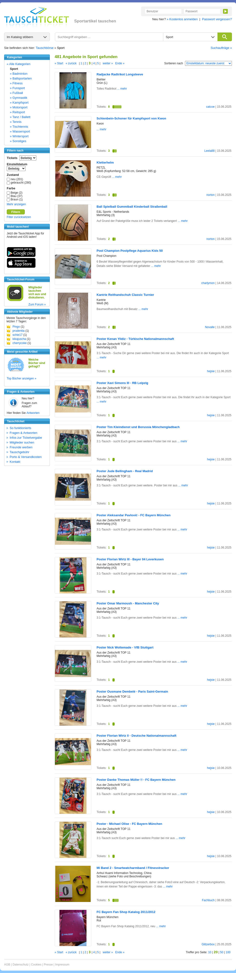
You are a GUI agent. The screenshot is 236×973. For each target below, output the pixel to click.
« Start (59, 63)
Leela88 (209, 150)
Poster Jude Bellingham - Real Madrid (125, 471)
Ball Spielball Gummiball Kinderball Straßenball (132, 206)
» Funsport (17, 88)
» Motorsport (18, 107)
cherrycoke (20, 343)
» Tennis (15, 122)
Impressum (62, 964)
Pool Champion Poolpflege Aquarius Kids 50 (130, 250)
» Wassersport (20, 131)
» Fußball (16, 93)
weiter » (108, 63)
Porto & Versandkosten (26, 457)
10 (209, 952)
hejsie (211, 371)
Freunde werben (21, 447)
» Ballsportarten (21, 78)
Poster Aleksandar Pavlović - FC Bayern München (133, 515)
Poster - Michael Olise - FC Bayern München (129, 824)
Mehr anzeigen (16, 204)
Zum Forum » (37, 304)
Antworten (32, 413)
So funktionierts (20, 428)
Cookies (36, 964)
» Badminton (18, 73)
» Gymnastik (18, 97)
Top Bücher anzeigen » (21, 378)
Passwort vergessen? (217, 19)
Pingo (16, 326)
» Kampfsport (19, 102)
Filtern (15, 212)
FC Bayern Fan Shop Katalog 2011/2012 (126, 912)
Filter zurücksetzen (19, 217)
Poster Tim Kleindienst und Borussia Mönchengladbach (138, 427)
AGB (7, 964)
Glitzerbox (208, 944)
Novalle (210, 327)
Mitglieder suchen (22, 442)
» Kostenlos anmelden (182, 19)
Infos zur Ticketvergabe (26, 437)
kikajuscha (19, 339)
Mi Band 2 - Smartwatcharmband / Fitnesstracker (133, 868)
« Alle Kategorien (18, 64)
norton (210, 195)
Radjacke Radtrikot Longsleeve (120, 74)
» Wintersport (19, 136)
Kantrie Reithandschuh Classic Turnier (125, 295)
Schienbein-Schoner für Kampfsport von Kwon (131, 118)
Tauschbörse (45, 48)
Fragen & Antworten (23, 433)
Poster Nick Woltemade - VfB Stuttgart (125, 647)
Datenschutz (21, 964)
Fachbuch (208, 900)
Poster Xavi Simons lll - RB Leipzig (122, 383)
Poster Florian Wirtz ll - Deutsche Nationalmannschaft (136, 735)
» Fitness (16, 83)
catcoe (210, 106)
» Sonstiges (18, 141)
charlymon (208, 283)
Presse (48, 964)
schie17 (17, 335)
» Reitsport (17, 112)
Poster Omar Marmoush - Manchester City (128, 603)
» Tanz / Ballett (20, 117)
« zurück (71, 63)
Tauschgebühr (19, 452)
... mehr (121, 88)
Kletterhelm (105, 162)
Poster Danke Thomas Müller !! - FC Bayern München (136, 779)
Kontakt (15, 461)
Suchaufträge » (221, 48)
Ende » (120, 63)
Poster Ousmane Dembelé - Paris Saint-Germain (132, 691)
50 (221, 952)
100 (228, 952)
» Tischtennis (19, 126)
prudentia (19, 330)
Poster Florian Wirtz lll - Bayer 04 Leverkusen (130, 559)
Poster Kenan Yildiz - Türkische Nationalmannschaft (135, 339)
